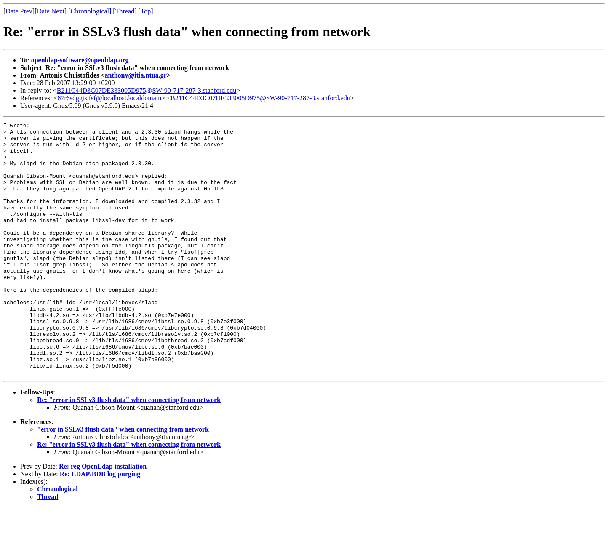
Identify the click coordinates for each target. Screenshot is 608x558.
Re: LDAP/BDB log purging (100, 524)
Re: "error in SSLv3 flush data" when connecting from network (129, 450)
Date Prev (18, 11)
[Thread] (124, 11)
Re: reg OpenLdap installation (103, 516)
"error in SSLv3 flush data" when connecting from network (123, 479)
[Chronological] (89, 11)
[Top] (145, 11)
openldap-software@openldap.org (80, 60)
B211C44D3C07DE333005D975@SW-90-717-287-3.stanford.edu (147, 90)
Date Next (50, 11)
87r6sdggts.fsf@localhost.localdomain (110, 98)
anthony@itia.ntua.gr (135, 75)
